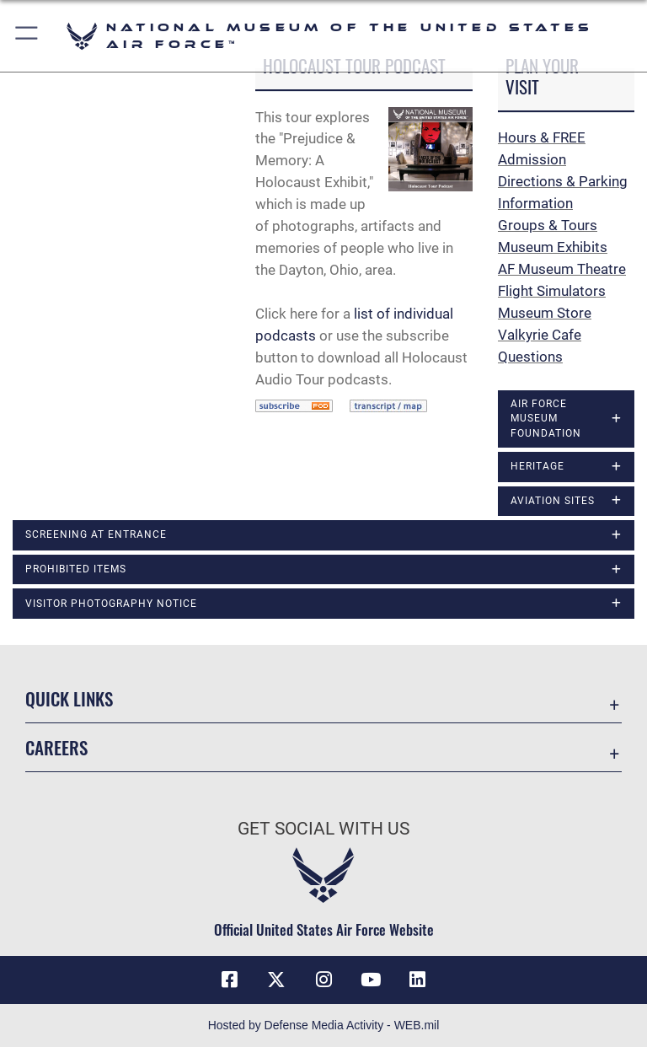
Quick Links (69, 698)
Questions (530, 356)
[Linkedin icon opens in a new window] (417, 979)
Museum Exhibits (552, 247)
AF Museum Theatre (562, 268)
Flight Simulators (552, 290)
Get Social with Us (323, 829)
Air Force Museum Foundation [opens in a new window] (546, 418)
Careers (56, 747)
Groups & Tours (547, 225)
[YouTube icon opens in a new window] (370, 979)
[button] (27, 36)
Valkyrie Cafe (539, 334)
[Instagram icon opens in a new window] (323, 979)
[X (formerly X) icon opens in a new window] (276, 979)
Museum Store (544, 312)
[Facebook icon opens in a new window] (229, 979)
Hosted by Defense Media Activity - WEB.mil (324, 1025)
